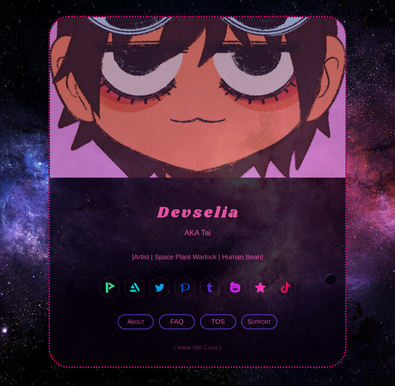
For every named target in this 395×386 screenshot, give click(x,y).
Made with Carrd (197, 346)
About (136, 321)
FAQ (177, 321)
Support (259, 321)
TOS (218, 321)
